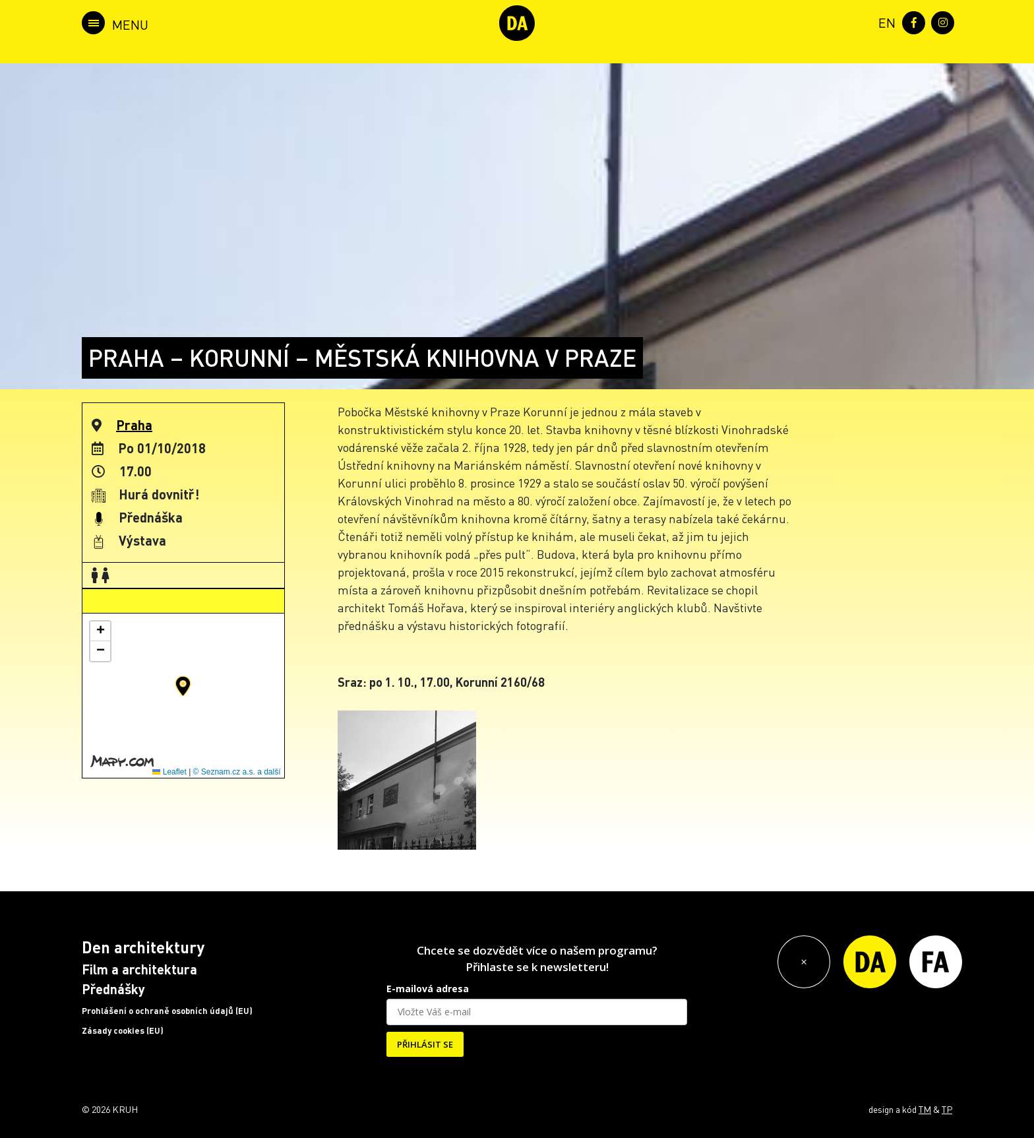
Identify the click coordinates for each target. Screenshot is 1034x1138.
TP (947, 1109)
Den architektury (143, 947)
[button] (183, 686)
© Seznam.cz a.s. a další (237, 771)
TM (925, 1109)
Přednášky (113, 988)
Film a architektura (139, 969)
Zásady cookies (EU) (123, 1030)
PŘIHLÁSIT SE (425, 1044)
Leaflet (169, 771)
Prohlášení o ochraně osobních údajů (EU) (167, 1010)
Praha (134, 424)
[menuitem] (884, 21)
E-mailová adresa (427, 988)
